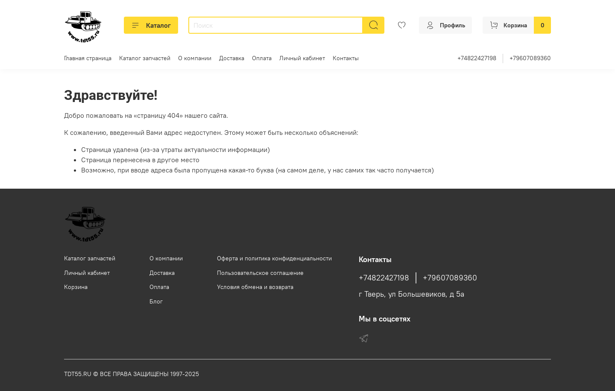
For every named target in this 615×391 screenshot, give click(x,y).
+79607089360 (530, 58)
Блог (156, 301)
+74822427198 (476, 58)
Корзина (76, 287)
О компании (194, 58)
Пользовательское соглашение (260, 273)
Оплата (262, 58)
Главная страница (87, 58)
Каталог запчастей (144, 58)
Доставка (231, 58)
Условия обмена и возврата (255, 287)
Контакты (346, 58)
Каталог (151, 25)
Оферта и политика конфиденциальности (274, 258)
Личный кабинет (302, 58)
